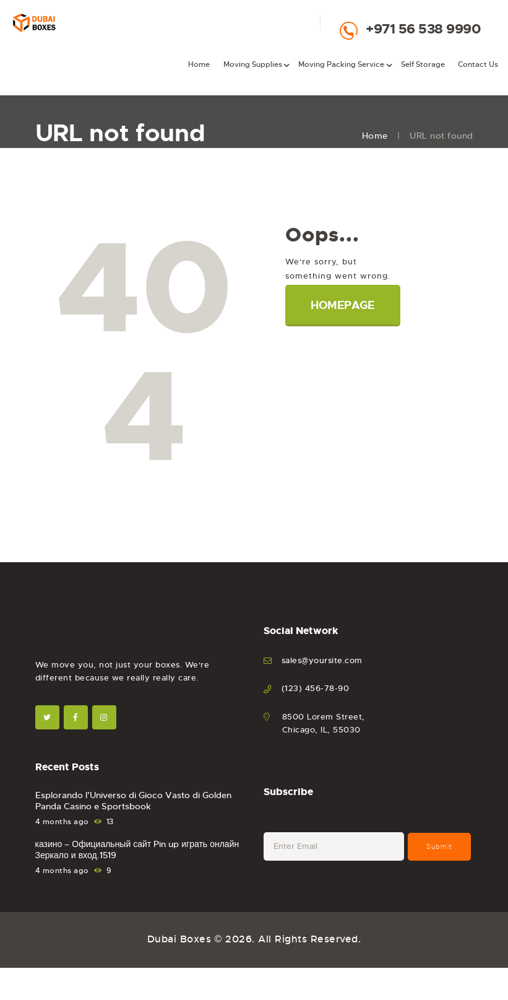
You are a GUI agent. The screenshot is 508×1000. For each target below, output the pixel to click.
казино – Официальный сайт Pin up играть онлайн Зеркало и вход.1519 (137, 849)
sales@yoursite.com (322, 660)
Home (375, 135)
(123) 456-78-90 (316, 688)
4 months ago (62, 822)
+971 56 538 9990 (423, 29)
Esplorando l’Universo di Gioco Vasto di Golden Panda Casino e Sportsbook (133, 800)
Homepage (342, 305)
